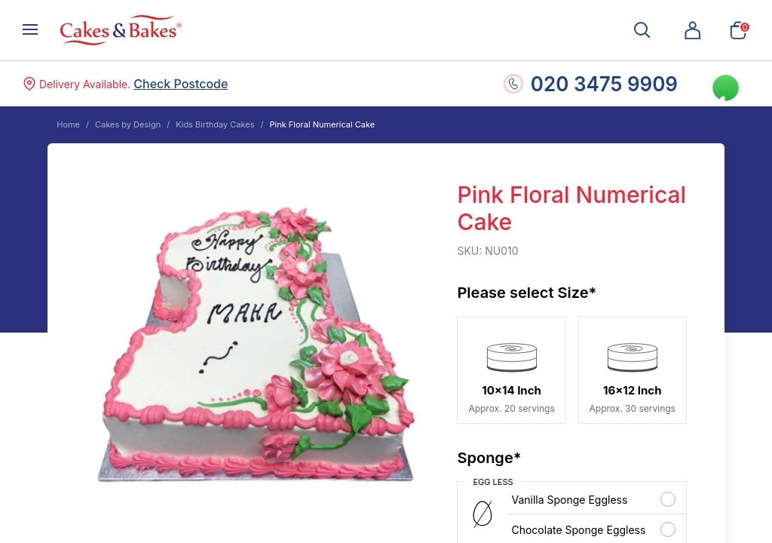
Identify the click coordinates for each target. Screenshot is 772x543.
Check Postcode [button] (180, 83)
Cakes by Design (128, 124)
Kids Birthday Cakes (215, 124)
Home (68, 124)
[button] (693, 30)
